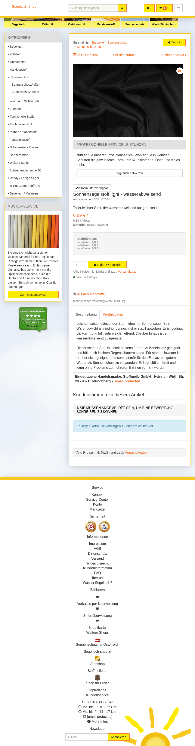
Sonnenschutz (134, 24)
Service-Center (97, 499)
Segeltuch (18, 24)
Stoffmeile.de (97, 671)
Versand (97, 558)
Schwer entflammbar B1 (24, 170)
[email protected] (127, 381)
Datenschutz (97, 553)
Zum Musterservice (33, 294)
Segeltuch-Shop (24, 6)
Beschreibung (86, 314)
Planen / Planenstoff (22, 132)
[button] (178, 8)
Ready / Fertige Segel (23, 178)
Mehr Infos (100, 721)
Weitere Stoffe (18, 162)
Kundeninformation (97, 568)
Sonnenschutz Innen (24, 92)
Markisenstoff (106, 24)
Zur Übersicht (87, 55)
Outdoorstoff (76, 24)
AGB (97, 548)
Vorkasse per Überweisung (97, 604)
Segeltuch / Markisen (23, 193)
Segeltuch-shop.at (97, 651)
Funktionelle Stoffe (21, 116)
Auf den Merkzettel (91, 294)
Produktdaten (113, 314)
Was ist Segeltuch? (97, 583)
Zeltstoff (47, 24)
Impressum (97, 544)
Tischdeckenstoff (20, 124)
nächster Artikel (173, 55)
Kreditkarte (97, 627)
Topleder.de (97, 690)
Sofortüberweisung (97, 615)
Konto (97, 504)
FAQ (97, 573)
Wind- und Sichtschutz (23, 101)
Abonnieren (118, 737)
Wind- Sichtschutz (164, 24)
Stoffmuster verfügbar (92, 188)
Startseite (97, 42)
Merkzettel (97, 509)
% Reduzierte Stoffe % (24, 185)
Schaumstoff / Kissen (23, 147)
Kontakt (97, 494)
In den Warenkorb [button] (107, 264)
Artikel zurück (125, 55)
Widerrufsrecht (97, 563)
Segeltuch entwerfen (129, 173)
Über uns (98, 578)
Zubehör (14, 109)
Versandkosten (128, 271)
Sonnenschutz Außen (25, 84)
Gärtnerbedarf (18, 155)
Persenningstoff (19, 139)
